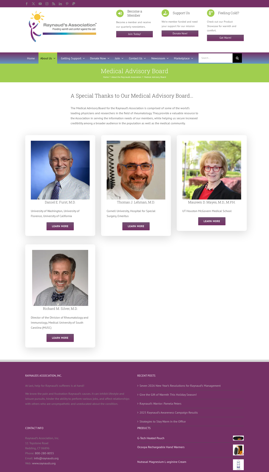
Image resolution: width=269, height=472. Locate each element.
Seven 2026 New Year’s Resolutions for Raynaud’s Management (180, 385)
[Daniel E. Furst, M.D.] (60, 142)
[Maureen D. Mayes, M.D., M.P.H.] (211, 142)
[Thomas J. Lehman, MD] (136, 142)
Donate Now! (180, 33)
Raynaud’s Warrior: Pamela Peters (160, 403)
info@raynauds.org (46, 458)
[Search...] (216, 58)
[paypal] (73, 3)
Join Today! (134, 34)
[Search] (237, 58)
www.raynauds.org (44, 463)
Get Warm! (225, 37)
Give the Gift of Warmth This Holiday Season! (168, 394)
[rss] (53, 3)
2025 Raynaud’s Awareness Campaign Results (169, 412)
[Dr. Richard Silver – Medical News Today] (60, 251)
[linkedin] (60, 3)
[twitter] (33, 3)
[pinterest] (67, 3)
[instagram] (46, 3)
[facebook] (26, 3)
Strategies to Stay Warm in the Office (163, 421)
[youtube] (40, 3)
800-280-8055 (44, 453)
